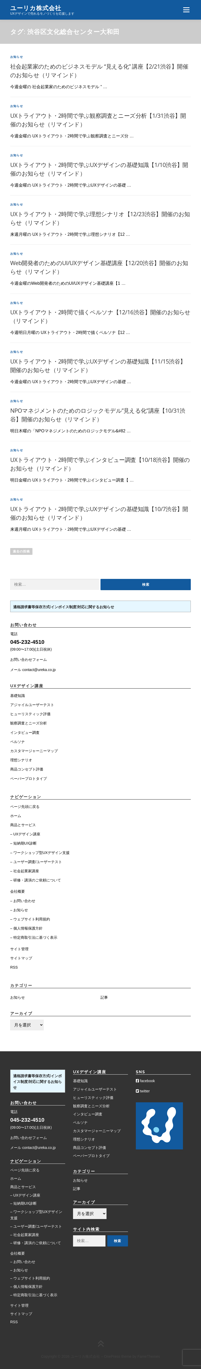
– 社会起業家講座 (24, 871)
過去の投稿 (21, 551)
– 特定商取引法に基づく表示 (33, 937)
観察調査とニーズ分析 (28, 723)
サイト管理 (19, 949)
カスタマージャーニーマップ (34, 751)
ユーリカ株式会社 (35, 7)
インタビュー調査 (25, 732)
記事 (104, 997)
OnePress (112, 1356)
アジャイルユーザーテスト (32, 705)
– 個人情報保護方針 (26, 928)
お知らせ (16, 56)
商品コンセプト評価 (26, 769)
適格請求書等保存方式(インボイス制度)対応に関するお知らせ (63, 607)
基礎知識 (17, 696)
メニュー (186, 10)
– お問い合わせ (22, 901)
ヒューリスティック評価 (30, 714)
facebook (145, 1081)
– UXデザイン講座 (25, 834)
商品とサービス (23, 825)
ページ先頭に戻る (25, 806)
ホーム (15, 816)
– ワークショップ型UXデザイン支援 (40, 853)
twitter (143, 1091)
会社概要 (17, 891)
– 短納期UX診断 (23, 843)
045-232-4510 (27, 642)
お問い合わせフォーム (28, 659)
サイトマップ (21, 958)
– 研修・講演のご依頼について (35, 880)
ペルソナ (17, 742)
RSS (14, 967)
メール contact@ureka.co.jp (33, 670)
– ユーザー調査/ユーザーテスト (36, 862)
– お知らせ (19, 910)
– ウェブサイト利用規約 (30, 919)
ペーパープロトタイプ (28, 778)
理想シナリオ (21, 760)
